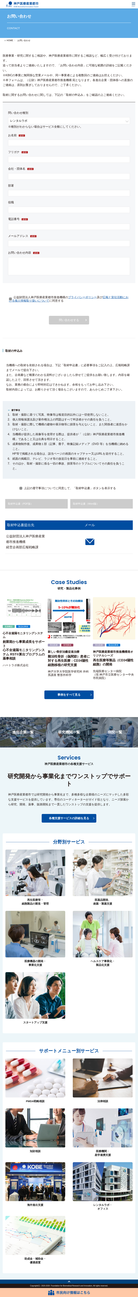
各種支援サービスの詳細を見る (69, 818)
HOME (10, 40)
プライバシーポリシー (82, 297)
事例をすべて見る (69, 694)
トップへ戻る (69, 1282)
